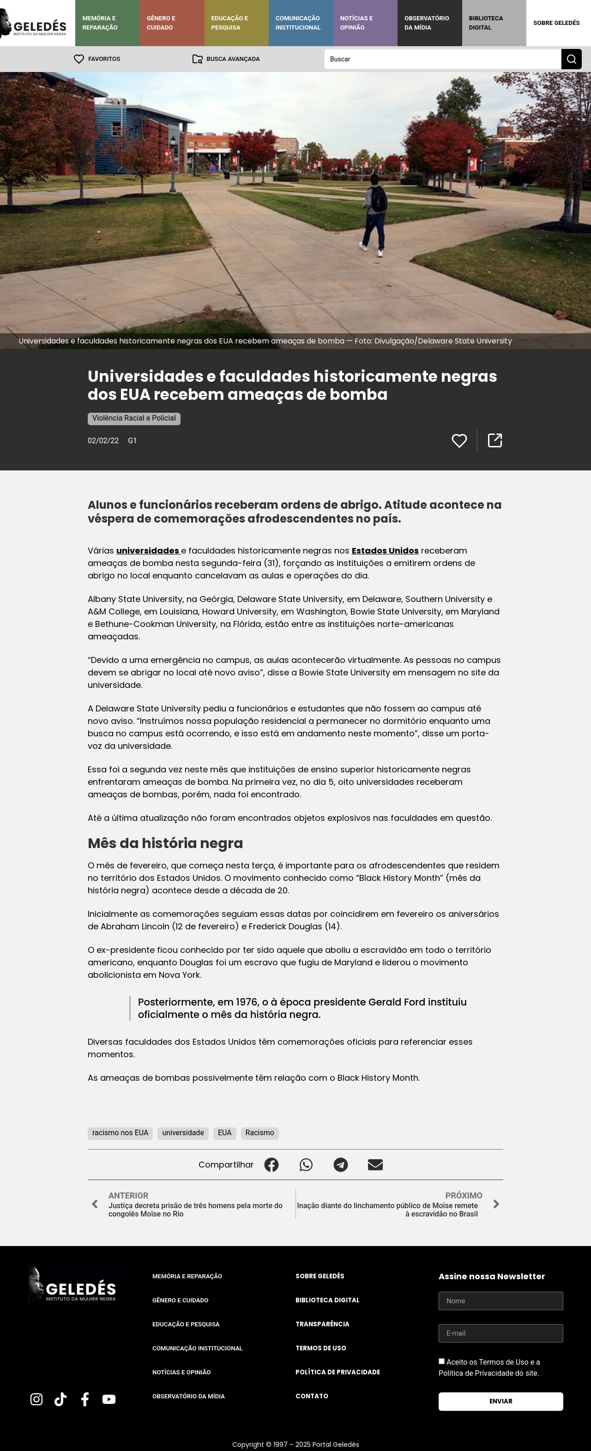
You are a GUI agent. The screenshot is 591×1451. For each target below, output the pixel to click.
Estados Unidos (385, 550)
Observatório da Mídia (426, 23)
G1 (132, 440)
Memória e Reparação (99, 23)
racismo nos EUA (120, 1132)
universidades (148, 550)
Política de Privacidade (338, 1372)
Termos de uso (321, 1348)
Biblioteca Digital (486, 23)
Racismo (260, 1132)
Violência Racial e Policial (134, 418)
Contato (312, 1396)
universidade (183, 1132)
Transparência (323, 1324)
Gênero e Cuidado (161, 23)
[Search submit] (571, 59)
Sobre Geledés (556, 22)
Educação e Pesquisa (229, 23)
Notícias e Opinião (356, 23)
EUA (225, 1132)
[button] (271, 1164)
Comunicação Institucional (298, 23)
